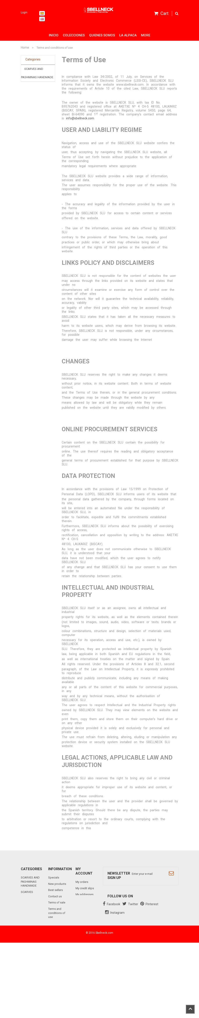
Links (51, 970)
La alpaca (128, 35)
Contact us (55, 896)
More (145, 35)
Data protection (58, 947)
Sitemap (53, 977)
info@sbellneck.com (80, 118)
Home (25, 47)
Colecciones (74, 35)
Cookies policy (57, 941)
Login (24, 12)
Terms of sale (56, 902)
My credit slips (85, 888)
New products (57, 883)
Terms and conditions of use (56, 913)
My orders (82, 882)
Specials (53, 877)
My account (84, 871)
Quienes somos (102, 35)
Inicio (53, 35)
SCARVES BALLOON (37, 85)
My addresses (84, 894)
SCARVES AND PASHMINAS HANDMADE (30, 881)
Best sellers (55, 890)
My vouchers (84, 911)
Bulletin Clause (57, 964)
